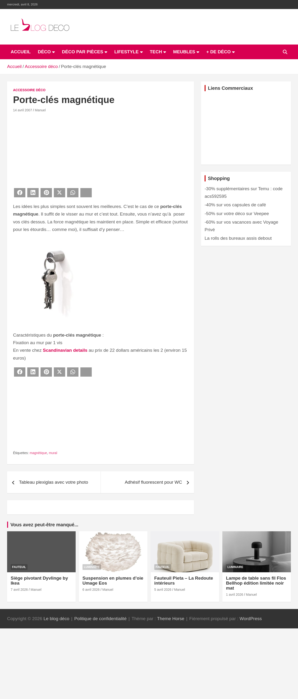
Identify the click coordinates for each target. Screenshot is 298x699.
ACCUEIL (21, 51)
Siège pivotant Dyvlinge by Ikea (39, 581)
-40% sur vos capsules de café (235, 204)
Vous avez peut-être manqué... (44, 524)
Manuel (40, 110)
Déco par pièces (82, 51)
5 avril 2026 (162, 589)
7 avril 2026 (19, 589)
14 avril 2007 (22, 110)
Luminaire (92, 567)
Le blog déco (56, 618)
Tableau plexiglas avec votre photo (53, 482)
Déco (44, 51)
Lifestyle (126, 51)
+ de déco (218, 51)
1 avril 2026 (234, 594)
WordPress (251, 618)
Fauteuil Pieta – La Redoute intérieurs (183, 581)
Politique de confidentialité (100, 618)
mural (53, 453)
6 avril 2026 (91, 589)
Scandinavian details (65, 350)
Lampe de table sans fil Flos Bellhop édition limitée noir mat (256, 583)
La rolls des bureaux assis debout (238, 238)
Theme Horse (170, 618)
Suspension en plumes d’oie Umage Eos (113, 581)
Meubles (184, 51)
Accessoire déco (29, 90)
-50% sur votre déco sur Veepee (237, 213)
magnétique (38, 453)
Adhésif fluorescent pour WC (153, 482)
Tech (156, 51)
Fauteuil (19, 567)
